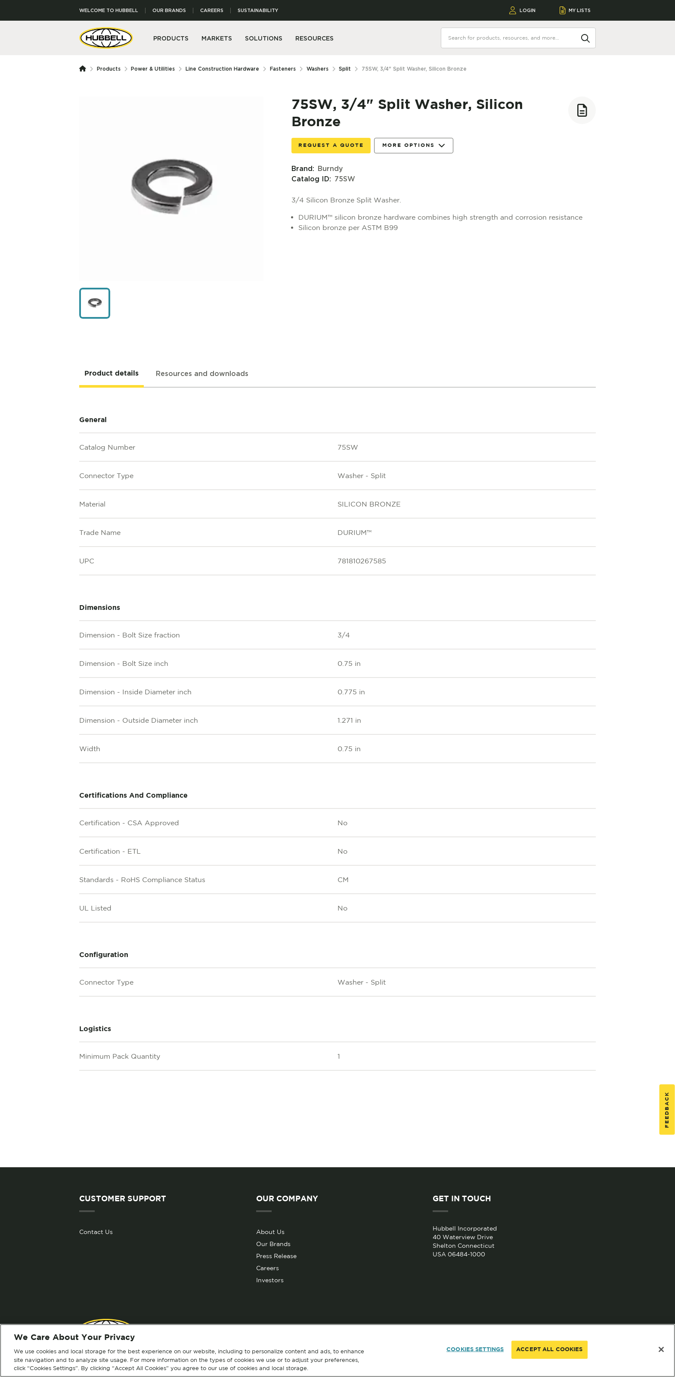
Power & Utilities (153, 68)
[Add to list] (582, 110)
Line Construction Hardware (222, 68)
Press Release (276, 1256)
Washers (317, 68)
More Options (413, 146)
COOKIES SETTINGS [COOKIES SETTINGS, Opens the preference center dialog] (475, 1349)
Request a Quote (331, 145)
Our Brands (169, 10)
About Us (270, 1231)
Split (345, 68)
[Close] (661, 1349)
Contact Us (96, 1231)
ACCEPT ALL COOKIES (549, 1349)
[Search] (585, 37)
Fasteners (283, 68)
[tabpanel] (337, 777)
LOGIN (522, 10)
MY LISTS (575, 10)
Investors (270, 1280)
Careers (211, 10)
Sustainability (258, 10)
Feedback (667, 1109)
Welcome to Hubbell (108, 10)
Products (109, 68)
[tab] (111, 374)
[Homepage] (84, 68)
